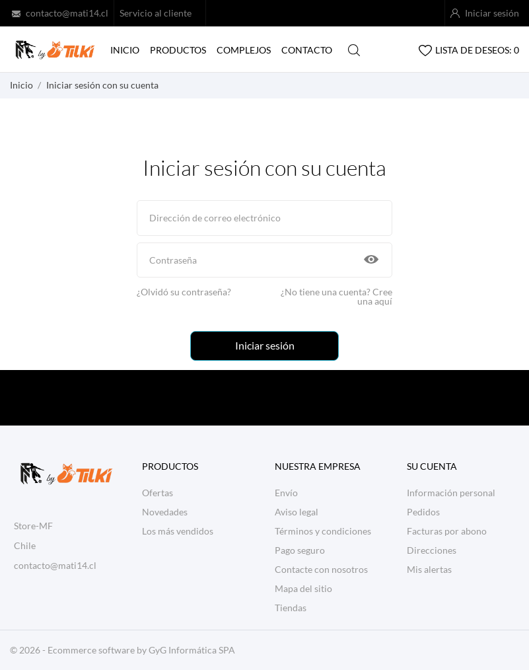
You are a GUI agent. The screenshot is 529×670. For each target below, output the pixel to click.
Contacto (306, 50)
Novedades (165, 511)
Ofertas (157, 492)
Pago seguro (300, 550)
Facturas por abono (447, 531)
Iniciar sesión (265, 345)
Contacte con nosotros (321, 569)
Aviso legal (296, 511)
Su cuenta (432, 466)
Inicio (124, 50)
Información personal (451, 492)
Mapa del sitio (303, 588)
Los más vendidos (177, 531)
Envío (286, 492)
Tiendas (290, 607)
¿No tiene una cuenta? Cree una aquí (336, 296)
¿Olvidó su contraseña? (184, 291)
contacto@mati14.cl (67, 13)
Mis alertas (429, 569)
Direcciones (431, 550)
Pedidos (423, 511)
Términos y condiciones (323, 531)
